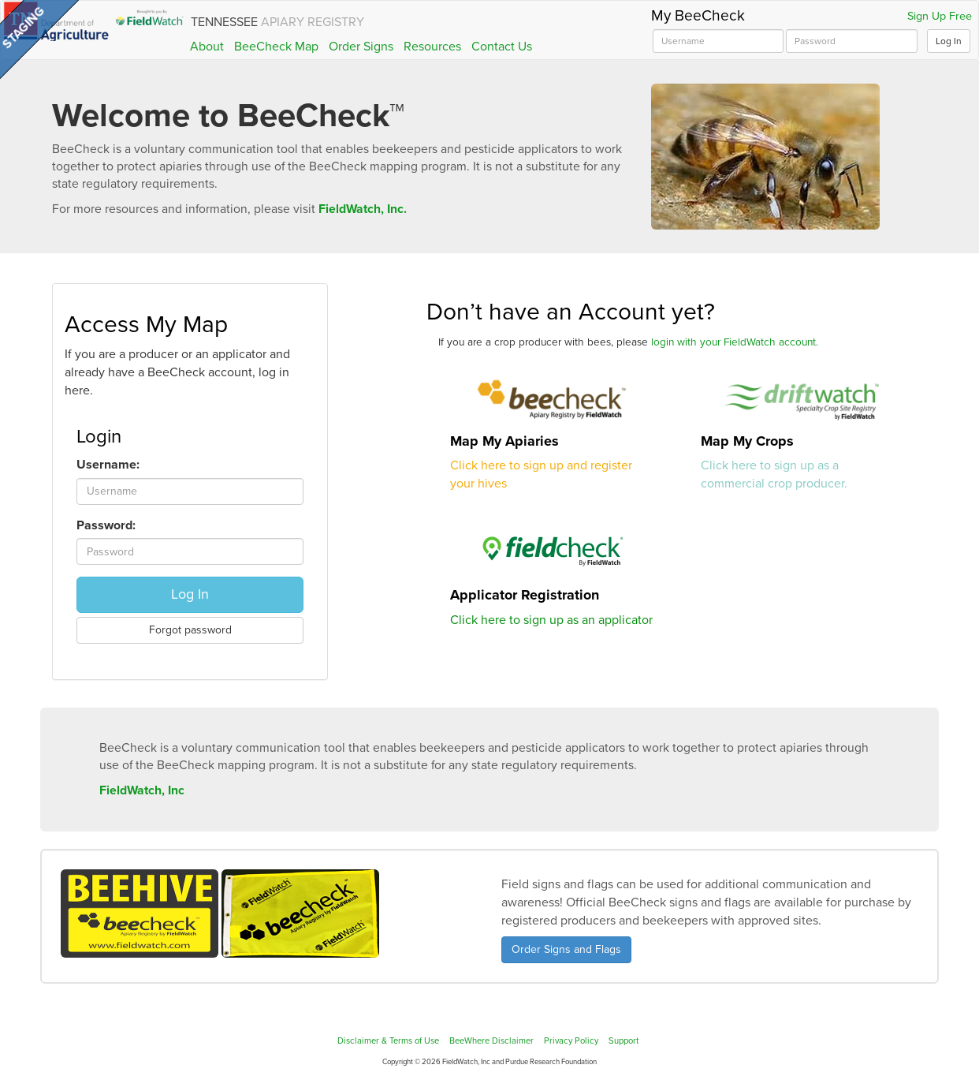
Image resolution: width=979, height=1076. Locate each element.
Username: (108, 465)
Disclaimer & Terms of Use (388, 1041)
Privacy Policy (571, 1041)
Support (623, 1041)
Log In (949, 41)
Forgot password (190, 630)
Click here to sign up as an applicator (551, 620)
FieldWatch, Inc (141, 790)
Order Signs (361, 46)
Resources (432, 46)
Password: (106, 525)
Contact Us (501, 46)
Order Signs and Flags (566, 949)
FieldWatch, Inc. (362, 209)
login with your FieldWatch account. (734, 342)
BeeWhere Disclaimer (491, 1041)
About (207, 46)
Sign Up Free (939, 16)
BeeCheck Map (276, 46)
